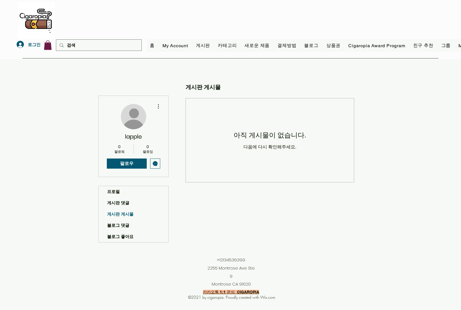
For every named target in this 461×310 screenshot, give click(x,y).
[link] (48, 45)
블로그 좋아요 (120, 236)
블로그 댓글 (118, 225)
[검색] (98, 45)
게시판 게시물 (120, 214)
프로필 (113, 191)
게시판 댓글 (118, 203)
